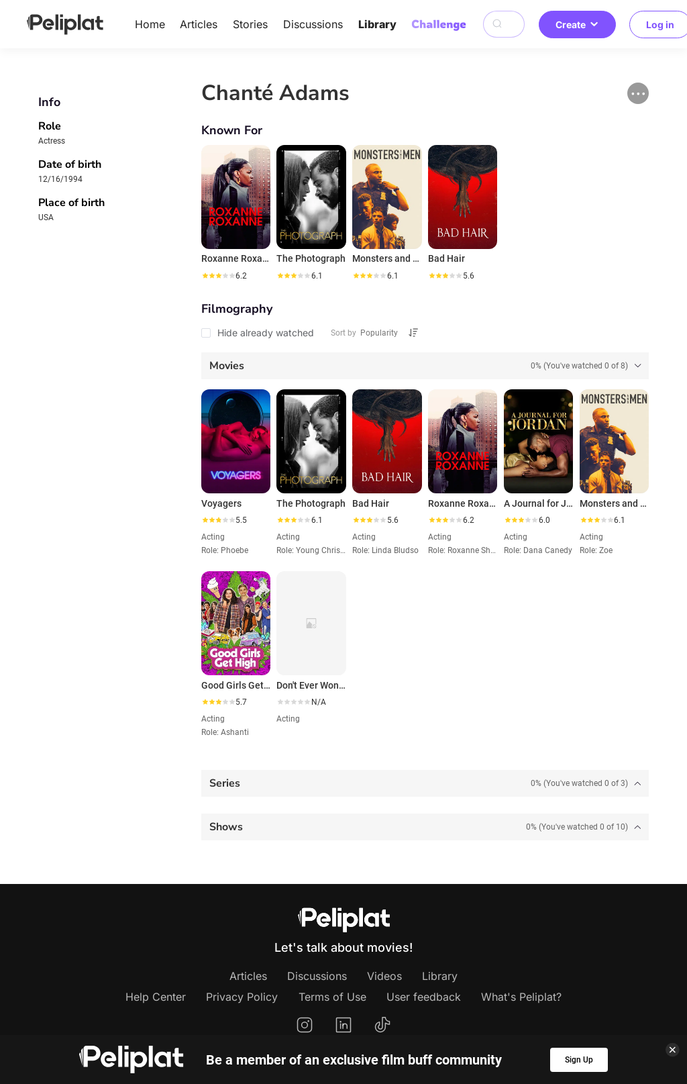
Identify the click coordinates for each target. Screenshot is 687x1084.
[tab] (425, 365)
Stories (250, 24)
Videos (384, 976)
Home (150, 24)
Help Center (155, 996)
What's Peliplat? (521, 996)
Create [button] (577, 24)
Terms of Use (332, 996)
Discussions (313, 24)
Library (377, 24)
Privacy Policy (242, 996)
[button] (638, 93)
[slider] (218, 276)
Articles (198, 24)
